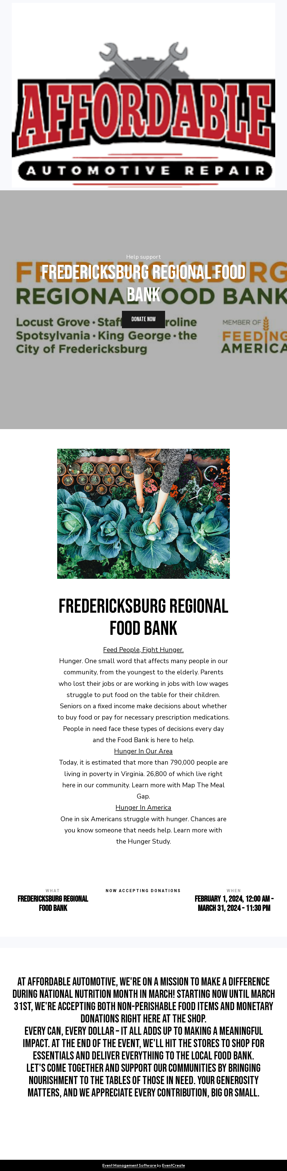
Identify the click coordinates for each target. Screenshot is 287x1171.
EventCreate (173, 1165)
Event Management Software (129, 1165)
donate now (143, 319)
